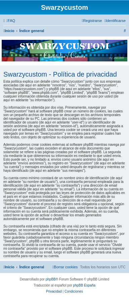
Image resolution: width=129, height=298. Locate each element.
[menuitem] (10, 21)
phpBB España (84, 285)
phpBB (51, 279)
